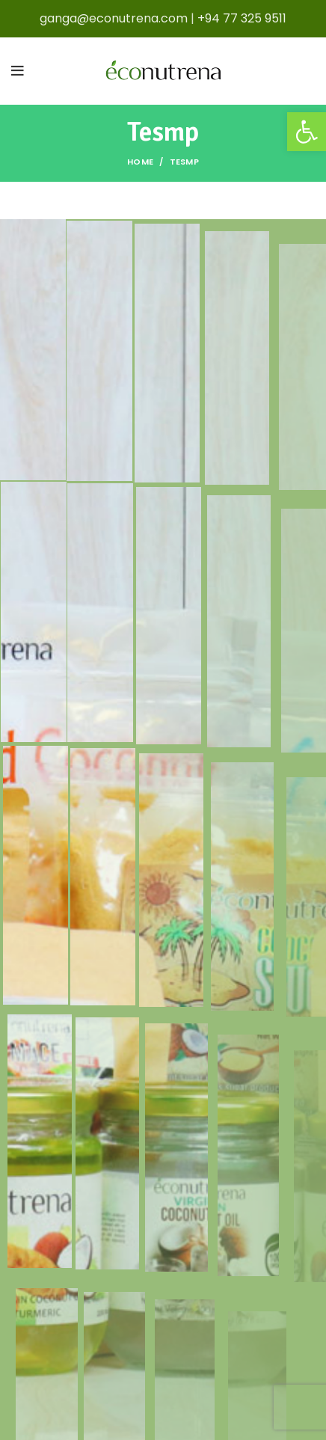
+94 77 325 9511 (241, 18)
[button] (306, 131)
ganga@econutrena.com (114, 18)
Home (140, 162)
